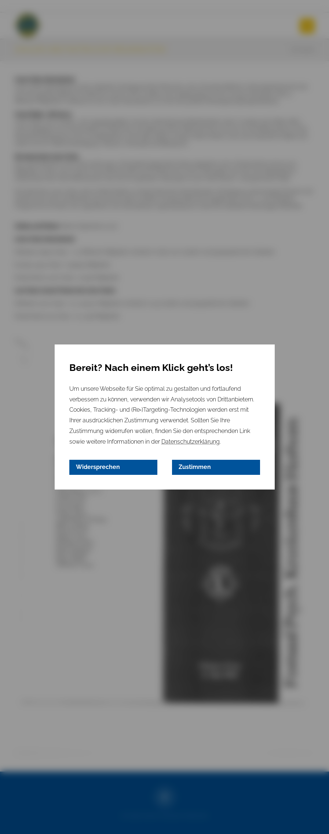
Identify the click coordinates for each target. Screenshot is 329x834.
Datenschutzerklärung (190, 441)
